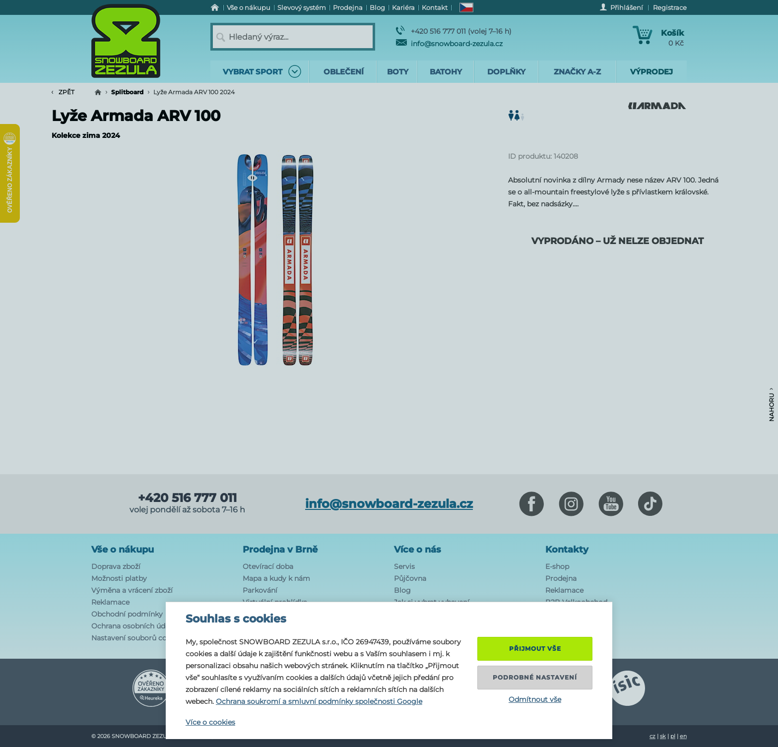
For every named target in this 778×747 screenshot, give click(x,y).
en (683, 736)
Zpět (63, 92)
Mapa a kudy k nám (276, 578)
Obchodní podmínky (127, 614)
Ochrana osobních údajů (133, 626)
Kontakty (566, 549)
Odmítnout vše (535, 699)
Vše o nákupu (122, 549)
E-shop (557, 566)
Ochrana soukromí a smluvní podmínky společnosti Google (319, 701)
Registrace (670, 7)
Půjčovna (410, 578)
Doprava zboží (115, 566)
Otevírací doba (268, 566)
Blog (402, 590)
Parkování (260, 590)
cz (652, 736)
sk (663, 736)
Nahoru (771, 405)
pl (672, 736)
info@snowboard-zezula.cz (449, 43)
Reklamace (110, 602)
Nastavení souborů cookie (136, 637)
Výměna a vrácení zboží (132, 590)
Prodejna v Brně (280, 549)
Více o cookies (210, 722)
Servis (404, 566)
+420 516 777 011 (187, 498)
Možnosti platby (119, 578)
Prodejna (561, 578)
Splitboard (127, 92)
